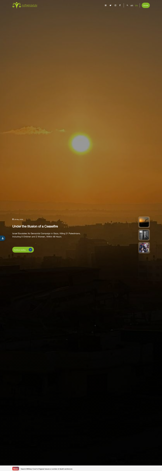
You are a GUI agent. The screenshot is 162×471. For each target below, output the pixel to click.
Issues (83, 12)
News (15, 468)
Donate (145, 5)
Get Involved (140, 12)
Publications (94, 12)
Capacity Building (123, 12)
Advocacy (108, 12)
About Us (58, 12)
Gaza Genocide (71, 12)
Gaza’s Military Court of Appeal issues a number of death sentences (46, 468)
